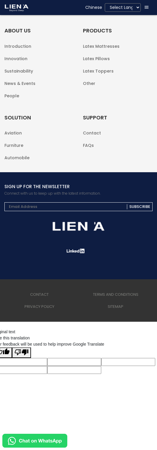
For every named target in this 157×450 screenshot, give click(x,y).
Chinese (93, 7)
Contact (92, 133)
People (11, 95)
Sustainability (18, 71)
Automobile (17, 157)
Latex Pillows (96, 59)
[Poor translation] (21, 352)
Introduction (17, 46)
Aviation (13, 133)
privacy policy (39, 306)
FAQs (88, 144)
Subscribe (139, 206)
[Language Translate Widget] (122, 8)
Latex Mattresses (101, 46)
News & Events (19, 83)
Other (89, 83)
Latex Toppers (98, 71)
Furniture (13, 145)
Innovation (15, 59)
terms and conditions (115, 294)
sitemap (115, 306)
